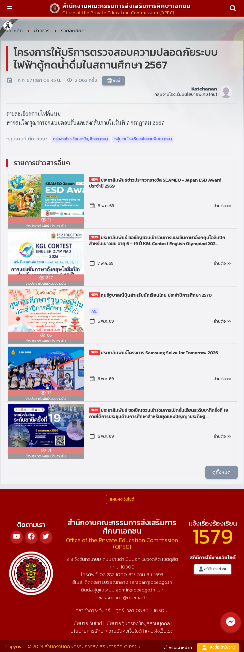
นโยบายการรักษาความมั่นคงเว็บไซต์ (106, 631)
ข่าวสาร (42, 30)
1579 (212, 536)
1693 (158, 574)
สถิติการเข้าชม (212, 569)
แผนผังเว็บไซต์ (159, 631)
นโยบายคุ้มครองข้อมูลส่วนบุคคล (137, 623)
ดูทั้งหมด (221, 472)
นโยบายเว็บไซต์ (87, 623)
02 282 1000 (114, 574)
